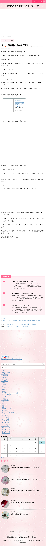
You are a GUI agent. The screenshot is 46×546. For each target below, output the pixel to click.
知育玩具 (4, 410)
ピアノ (7, 320)
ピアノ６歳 (5, 420)
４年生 (4, 388)
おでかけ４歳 (6, 429)
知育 (36, 320)
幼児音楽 (29, 320)
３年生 (4, 386)
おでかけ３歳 (6, 427)
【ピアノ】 (4, 414)
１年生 (4, 382)
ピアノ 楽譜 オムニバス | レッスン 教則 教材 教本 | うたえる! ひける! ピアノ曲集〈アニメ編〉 (19, 103)
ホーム (3, 370)
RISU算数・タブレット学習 (10, 393)
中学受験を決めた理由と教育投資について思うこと (25, 467)
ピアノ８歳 (5, 424)
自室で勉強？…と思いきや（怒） (20, 514)
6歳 (3, 407)
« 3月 (2, 457)
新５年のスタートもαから (20, 305)
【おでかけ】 (5, 426)
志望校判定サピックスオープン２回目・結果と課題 (25, 491)
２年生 (4, 384)
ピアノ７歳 (5, 422)
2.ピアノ (5, 318)
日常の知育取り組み (8, 412)
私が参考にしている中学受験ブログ (11, 359)
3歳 (3, 401)
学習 (17, 320)
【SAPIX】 (4, 374)
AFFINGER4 (23, 542)
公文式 (4, 396)
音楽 (39, 320)
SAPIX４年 (5, 375)
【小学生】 (4, 381)
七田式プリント (6, 408)
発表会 (33, 320)
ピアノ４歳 (5, 417)
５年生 (4, 389)
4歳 (3, 403)
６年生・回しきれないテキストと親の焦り (22, 502)
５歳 (4, 320)
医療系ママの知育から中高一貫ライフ (23, 6)
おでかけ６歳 (6, 433)
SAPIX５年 (5, 377)
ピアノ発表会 (12, 320)
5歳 (3, 405)
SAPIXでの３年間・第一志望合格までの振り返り (24, 479)
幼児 (20, 320)
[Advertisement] (23, 22)
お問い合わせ (6, 372)
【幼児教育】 (5, 400)
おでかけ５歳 (6, 431)
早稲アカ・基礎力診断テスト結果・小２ (25, 281)
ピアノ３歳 (5, 415)
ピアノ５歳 (10, 318)
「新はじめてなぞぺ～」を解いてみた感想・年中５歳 (21, 324)
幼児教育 (24, 320)
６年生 (4, 391)
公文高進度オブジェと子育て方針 (23, 293)
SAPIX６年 (5, 379)
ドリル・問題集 (6, 394)
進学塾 (4, 398)
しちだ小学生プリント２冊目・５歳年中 (17, 326)
